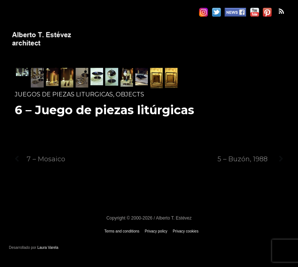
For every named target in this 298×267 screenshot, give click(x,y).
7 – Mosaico (40, 159)
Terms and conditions (122, 231)
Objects (130, 94)
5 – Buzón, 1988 (250, 159)
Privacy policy (156, 231)
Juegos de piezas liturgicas (64, 94)
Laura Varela (48, 247)
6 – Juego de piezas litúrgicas (104, 110)
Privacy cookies (185, 231)
